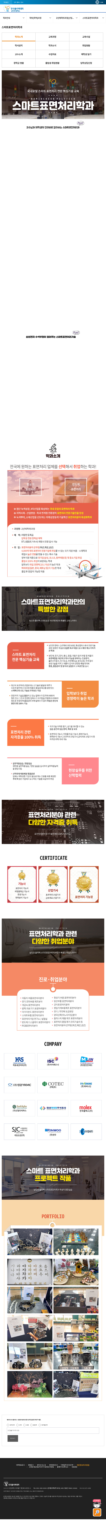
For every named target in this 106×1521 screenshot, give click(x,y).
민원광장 (74, 1467)
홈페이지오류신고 (62, 1467)
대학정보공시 (20, 1465)
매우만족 (12, 1425)
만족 (20, 1425)
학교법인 (6, 2)
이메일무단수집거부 (67, 1465)
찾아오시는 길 (41, 1465)
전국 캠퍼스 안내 (18, 2)
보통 (27, 1425)
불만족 (35, 1425)
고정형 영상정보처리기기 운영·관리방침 (41, 1467)
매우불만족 (45, 1425)
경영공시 (31, 1465)
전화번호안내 (53, 1465)
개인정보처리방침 (83, 1465)
